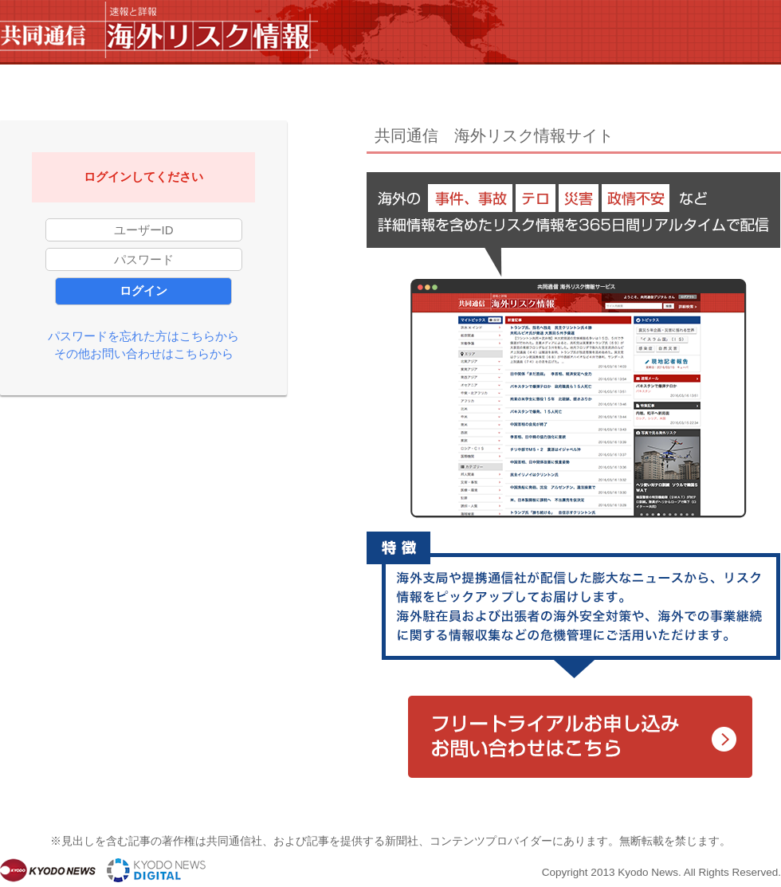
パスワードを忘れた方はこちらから (143, 336)
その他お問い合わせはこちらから (144, 353)
